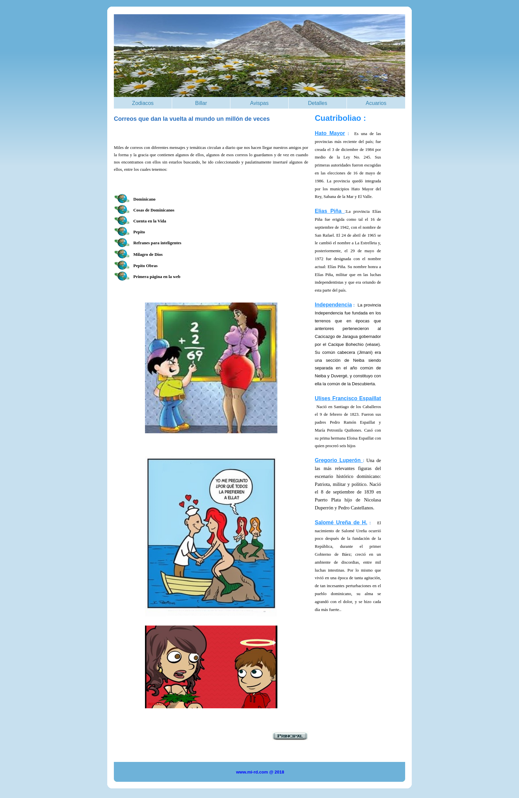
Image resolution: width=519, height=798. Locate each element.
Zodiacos (143, 103)
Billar (201, 103)
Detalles (317, 103)
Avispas (259, 103)
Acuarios (376, 103)
